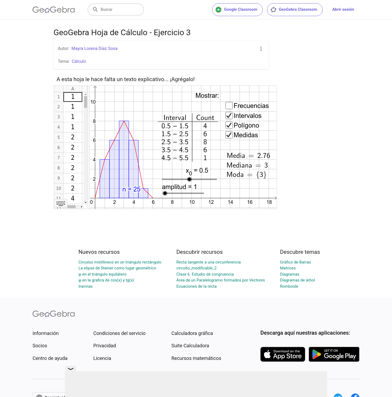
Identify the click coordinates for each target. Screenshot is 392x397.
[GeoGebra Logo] (54, 9)
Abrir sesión (343, 9)
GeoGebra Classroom (293, 9)
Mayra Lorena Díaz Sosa (95, 48)
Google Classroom (236, 9)
